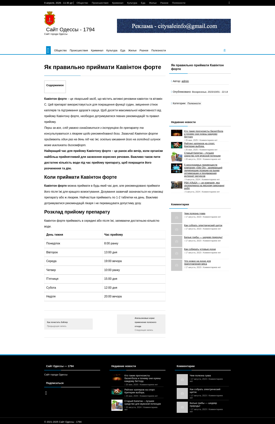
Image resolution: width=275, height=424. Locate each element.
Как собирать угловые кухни (200, 249)
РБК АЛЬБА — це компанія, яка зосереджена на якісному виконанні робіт (204, 185)
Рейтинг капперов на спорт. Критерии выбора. (199, 145)
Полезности (178, 2)
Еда (143, 2)
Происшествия (100, 2)
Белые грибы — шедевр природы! (203, 237)
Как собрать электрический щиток (203, 225)
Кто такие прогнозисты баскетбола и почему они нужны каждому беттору (203, 134)
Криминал (117, 2)
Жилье (153, 2)
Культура (132, 2)
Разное (164, 2)
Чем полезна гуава (194, 213)
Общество (82, 2)
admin (185, 81)
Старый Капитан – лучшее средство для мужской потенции (202, 154)
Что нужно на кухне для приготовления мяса (197, 262)
